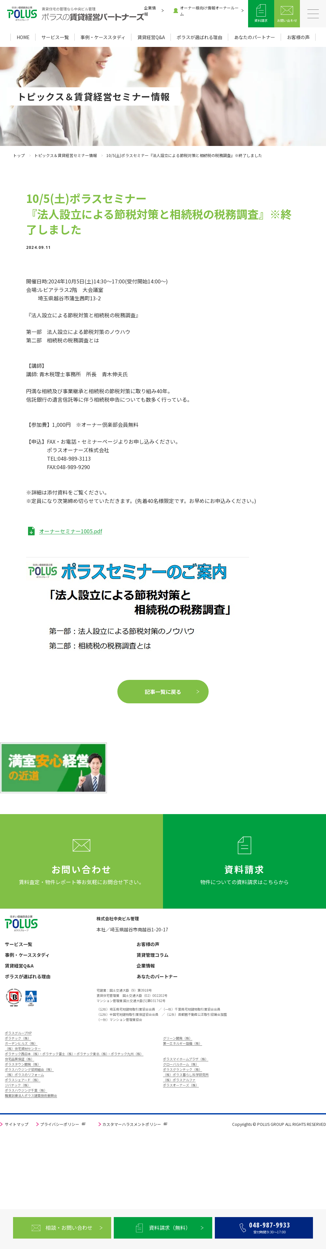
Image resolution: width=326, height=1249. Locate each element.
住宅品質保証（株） (19, 1058)
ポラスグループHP (18, 1032)
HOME (23, 37)
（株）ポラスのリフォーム (24, 1074)
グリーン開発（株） (177, 1038)
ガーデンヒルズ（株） (21, 1043)
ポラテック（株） (18, 1038)
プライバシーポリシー (59, 1124)
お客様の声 (298, 37)
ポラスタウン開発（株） (23, 1064)
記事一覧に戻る (163, 692)
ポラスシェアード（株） (22, 1079)
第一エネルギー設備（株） (182, 1043)
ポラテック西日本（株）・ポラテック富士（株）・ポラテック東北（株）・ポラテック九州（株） (74, 1053)
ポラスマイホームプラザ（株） (185, 1058)
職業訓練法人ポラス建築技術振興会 (31, 1095)
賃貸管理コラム (153, 955)
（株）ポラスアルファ (179, 1079)
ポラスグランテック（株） (182, 1069)
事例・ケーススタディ (103, 37)
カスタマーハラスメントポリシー (131, 1124)
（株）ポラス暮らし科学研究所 (186, 1074)
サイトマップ (16, 1124)
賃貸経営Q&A (151, 37)
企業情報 (150, 11)
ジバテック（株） (18, 1085)
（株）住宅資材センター (23, 1048)
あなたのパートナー (254, 37)
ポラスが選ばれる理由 (199, 37)
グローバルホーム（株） (181, 1064)
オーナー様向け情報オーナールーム (206, 11)
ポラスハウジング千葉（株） (26, 1090)
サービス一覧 (55, 37)
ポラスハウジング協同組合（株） (29, 1069)
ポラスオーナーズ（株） (181, 1085)
